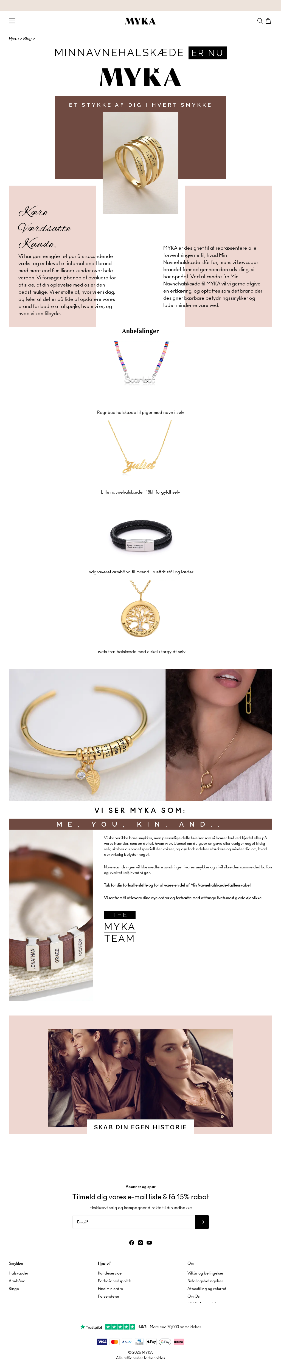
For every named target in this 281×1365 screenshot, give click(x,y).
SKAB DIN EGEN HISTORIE (140, 1127)
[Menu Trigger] (12, 21)
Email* (82, 1206)
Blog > (29, 38)
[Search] (260, 21)
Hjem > (15, 38)
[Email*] (133, 1206)
